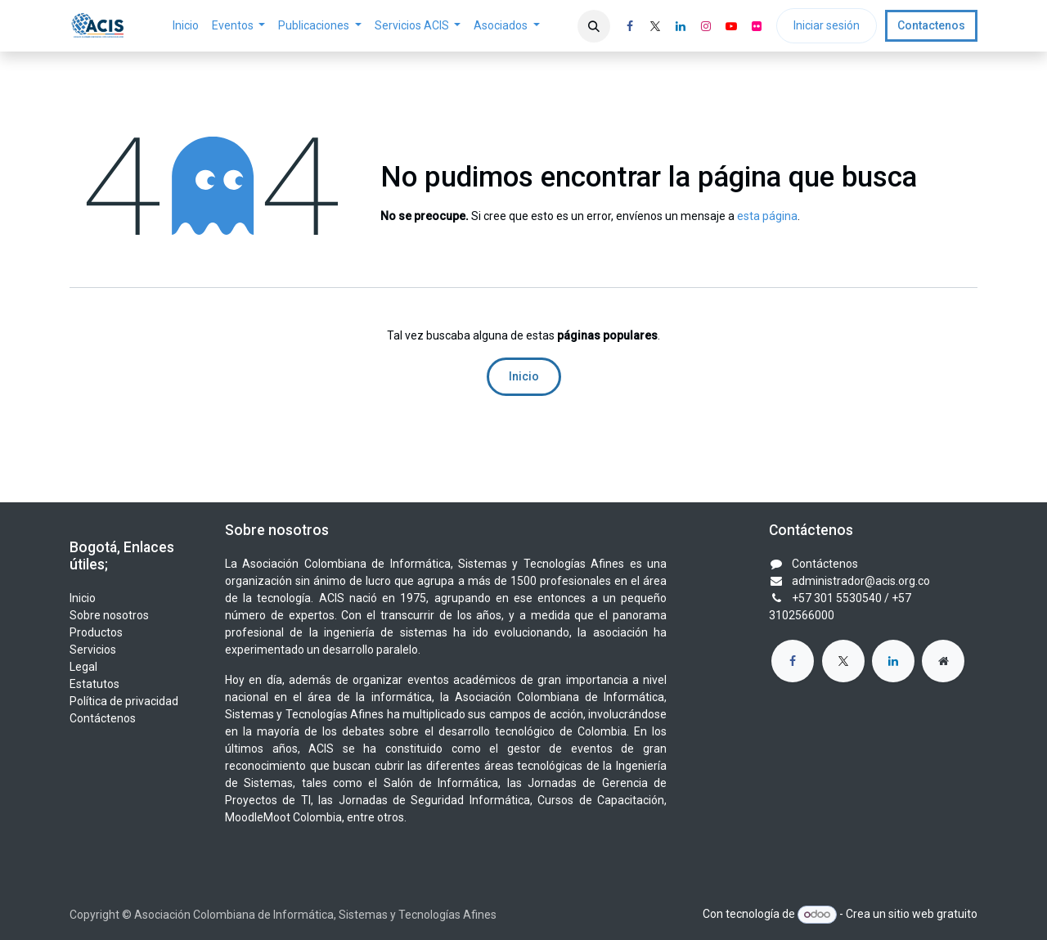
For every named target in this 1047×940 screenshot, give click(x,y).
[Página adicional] (943, 661)
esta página (767, 216)
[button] (593, 26)
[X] (655, 26)
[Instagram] (705, 26)
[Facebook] (629, 26)
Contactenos (931, 25)
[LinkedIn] (680, 26)
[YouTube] (731, 26)
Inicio (524, 376)
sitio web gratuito (932, 913)
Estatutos (94, 683)
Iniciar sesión (826, 25)
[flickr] (756, 26)
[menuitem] (185, 26)
